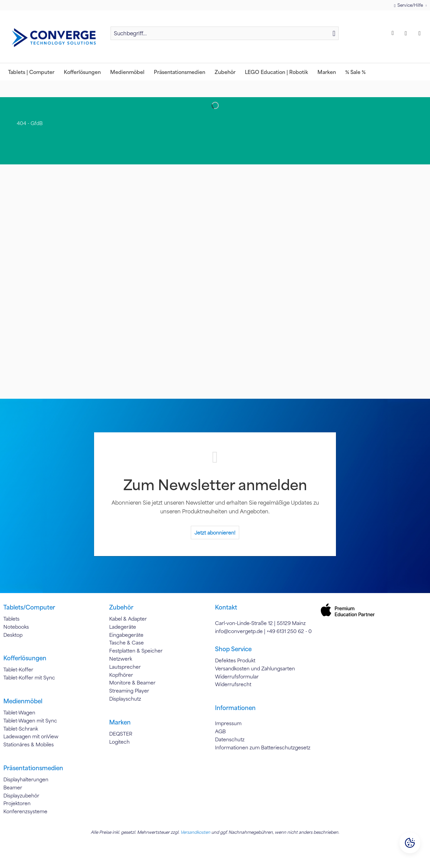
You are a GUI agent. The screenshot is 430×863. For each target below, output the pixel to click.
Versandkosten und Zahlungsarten (255, 668)
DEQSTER (120, 734)
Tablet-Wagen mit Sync (30, 720)
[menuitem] (225, 36)
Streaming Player (129, 691)
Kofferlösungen (24, 658)
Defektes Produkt (235, 660)
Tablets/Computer (29, 607)
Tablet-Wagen (19, 712)
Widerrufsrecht (233, 684)
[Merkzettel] (393, 33)
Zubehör (121, 607)
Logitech (119, 742)
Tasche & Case (126, 642)
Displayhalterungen (25, 779)
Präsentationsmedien (33, 768)
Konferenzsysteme (25, 811)
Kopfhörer (121, 675)
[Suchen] (334, 33)
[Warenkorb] (421, 33)
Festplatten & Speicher (136, 651)
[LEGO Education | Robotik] (276, 71)
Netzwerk (120, 659)
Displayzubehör (21, 795)
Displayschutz (125, 699)
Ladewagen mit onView (30, 736)
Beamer (12, 787)
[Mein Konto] (407, 33)
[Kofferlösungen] (82, 71)
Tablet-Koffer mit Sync (29, 677)
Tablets (11, 619)
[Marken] (327, 71)
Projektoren (17, 803)
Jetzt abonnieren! (215, 532)
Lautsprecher (125, 667)
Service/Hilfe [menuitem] (409, 5)
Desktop (13, 635)
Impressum (228, 723)
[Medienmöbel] (127, 71)
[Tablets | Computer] (31, 71)
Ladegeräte (122, 627)
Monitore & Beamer (132, 682)
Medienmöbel (22, 701)
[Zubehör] (225, 71)
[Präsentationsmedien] (179, 71)
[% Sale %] (355, 71)
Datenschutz (230, 739)
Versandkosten (195, 832)
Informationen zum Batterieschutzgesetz (262, 747)
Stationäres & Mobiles (28, 744)
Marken (120, 722)
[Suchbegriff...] (225, 33)
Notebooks (16, 627)
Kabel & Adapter (128, 619)
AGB (220, 731)
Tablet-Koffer (18, 669)
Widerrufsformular (237, 676)
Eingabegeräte (126, 635)
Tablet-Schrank (20, 728)
